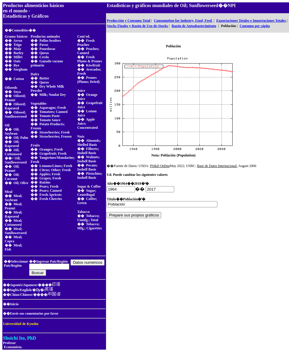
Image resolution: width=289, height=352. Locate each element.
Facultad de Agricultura (21, 328)
